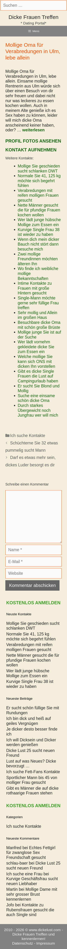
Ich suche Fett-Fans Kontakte (33, 771)
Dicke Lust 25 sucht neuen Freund (33, 865)
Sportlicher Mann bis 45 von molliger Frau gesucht (31, 780)
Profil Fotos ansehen (33, 140)
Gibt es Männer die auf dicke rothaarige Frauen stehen (32, 790)
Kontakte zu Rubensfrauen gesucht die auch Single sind (30, 910)
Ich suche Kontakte (27, 435)
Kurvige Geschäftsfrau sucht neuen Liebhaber (32, 881)
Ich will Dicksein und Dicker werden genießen (31, 742)
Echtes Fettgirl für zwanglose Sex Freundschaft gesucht (30, 852)
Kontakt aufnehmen (30, 149)
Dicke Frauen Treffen (34, 17)
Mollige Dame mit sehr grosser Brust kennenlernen (31, 894)
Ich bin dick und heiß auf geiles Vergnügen (28, 721)
